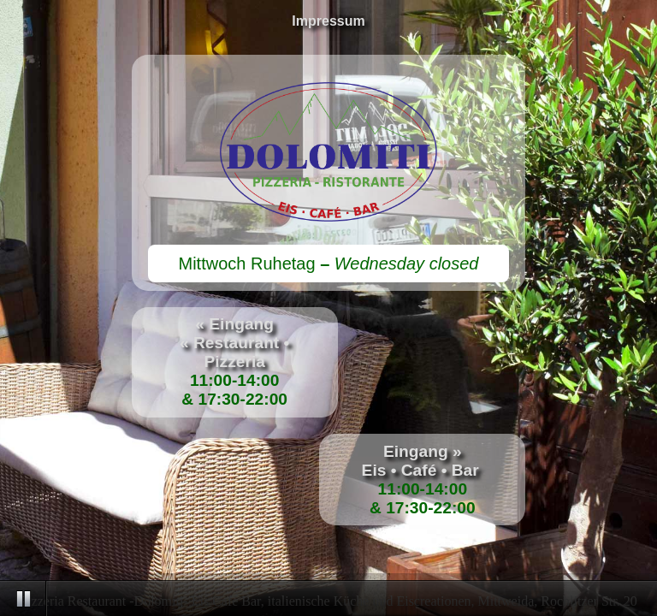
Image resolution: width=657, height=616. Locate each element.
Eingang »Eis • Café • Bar (422, 460)
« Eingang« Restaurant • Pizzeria (234, 342)
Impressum (328, 21)
